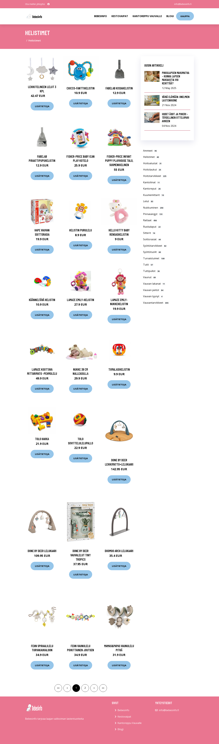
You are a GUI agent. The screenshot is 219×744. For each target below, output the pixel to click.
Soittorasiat (152, 239)
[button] (94, 688)
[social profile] (48, 4)
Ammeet (150, 150)
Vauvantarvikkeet (156, 302)
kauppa (185, 16)
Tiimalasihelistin (119, 369)
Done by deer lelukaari (42, 551)
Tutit (148, 264)
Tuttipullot (151, 271)
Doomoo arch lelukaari (119, 551)
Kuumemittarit (154, 195)
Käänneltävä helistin (42, 300)
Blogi (170, 16)
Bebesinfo (100, 16)
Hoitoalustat (152, 163)
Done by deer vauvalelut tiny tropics (80, 555)
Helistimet (151, 157)
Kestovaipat (119, 16)
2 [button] (85, 687)
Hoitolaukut (152, 169)
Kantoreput (152, 188)
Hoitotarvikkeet (155, 176)
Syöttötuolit (152, 252)
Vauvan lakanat (154, 283)
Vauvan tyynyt (153, 296)
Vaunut (149, 277)
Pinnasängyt (153, 214)
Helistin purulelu (80, 230)
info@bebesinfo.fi (182, 4)
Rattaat (150, 220)
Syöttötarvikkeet (155, 245)
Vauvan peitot (153, 290)
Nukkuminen (153, 207)
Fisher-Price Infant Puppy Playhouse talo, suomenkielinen (119, 160)
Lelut (148, 201)
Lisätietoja (42, 106)
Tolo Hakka (42, 439)
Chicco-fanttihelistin (81, 88)
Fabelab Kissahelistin (119, 88)
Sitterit (149, 233)
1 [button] (76, 687)
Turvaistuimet (154, 258)
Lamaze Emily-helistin (80, 300)
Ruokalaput (152, 226)
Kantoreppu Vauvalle (147, 16)
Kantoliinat (151, 182)
